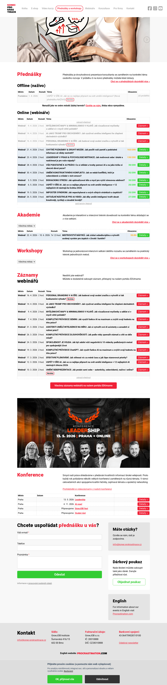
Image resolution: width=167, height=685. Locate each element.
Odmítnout (102, 679)
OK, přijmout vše (64, 679)
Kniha (25, 8)
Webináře (90, 8)
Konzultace (104, 8)
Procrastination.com (123, 613)
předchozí (20, 40)
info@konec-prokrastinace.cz (127, 544)
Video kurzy (48, 8)
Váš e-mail (22, 532)
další (147, 40)
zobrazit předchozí (84, 122)
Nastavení (68, 671)
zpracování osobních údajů (40, 583)
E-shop (34, 8)
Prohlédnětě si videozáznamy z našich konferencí (87, 489)
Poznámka (22, 554)
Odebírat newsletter (128, 643)
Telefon (21, 543)
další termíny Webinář (83, 204)
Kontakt (130, 8)
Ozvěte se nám (93, 105)
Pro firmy (118, 8)
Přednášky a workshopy (69, 8)
